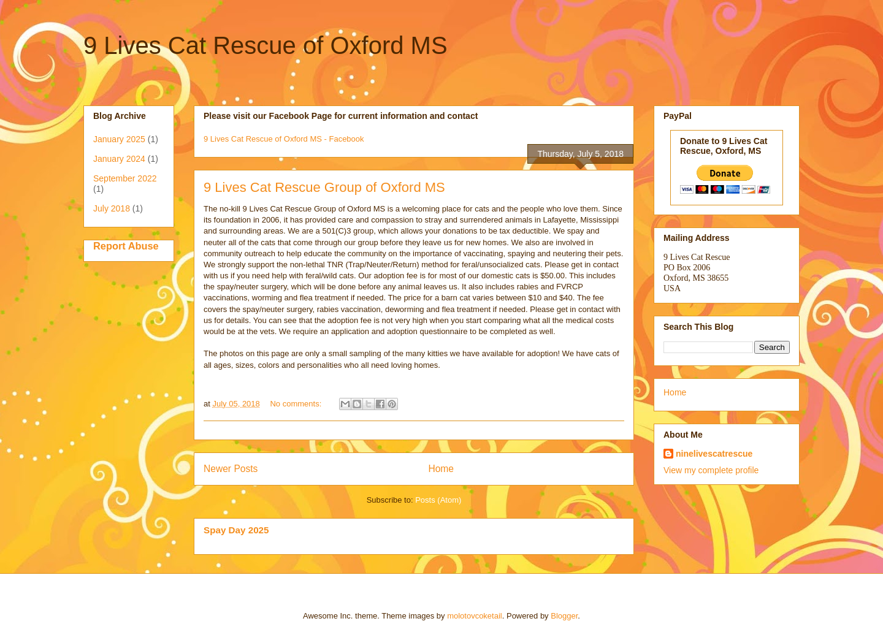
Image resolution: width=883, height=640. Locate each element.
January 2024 (119, 159)
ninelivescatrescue (714, 454)
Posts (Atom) (438, 500)
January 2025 (119, 139)
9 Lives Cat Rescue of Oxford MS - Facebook (284, 138)
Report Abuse (126, 245)
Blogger (564, 615)
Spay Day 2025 (236, 530)
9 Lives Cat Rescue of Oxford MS (265, 45)
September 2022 (125, 178)
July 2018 (111, 208)
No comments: (296, 403)
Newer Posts (231, 468)
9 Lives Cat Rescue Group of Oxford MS (324, 187)
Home (441, 468)
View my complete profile (711, 470)
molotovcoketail (474, 615)
